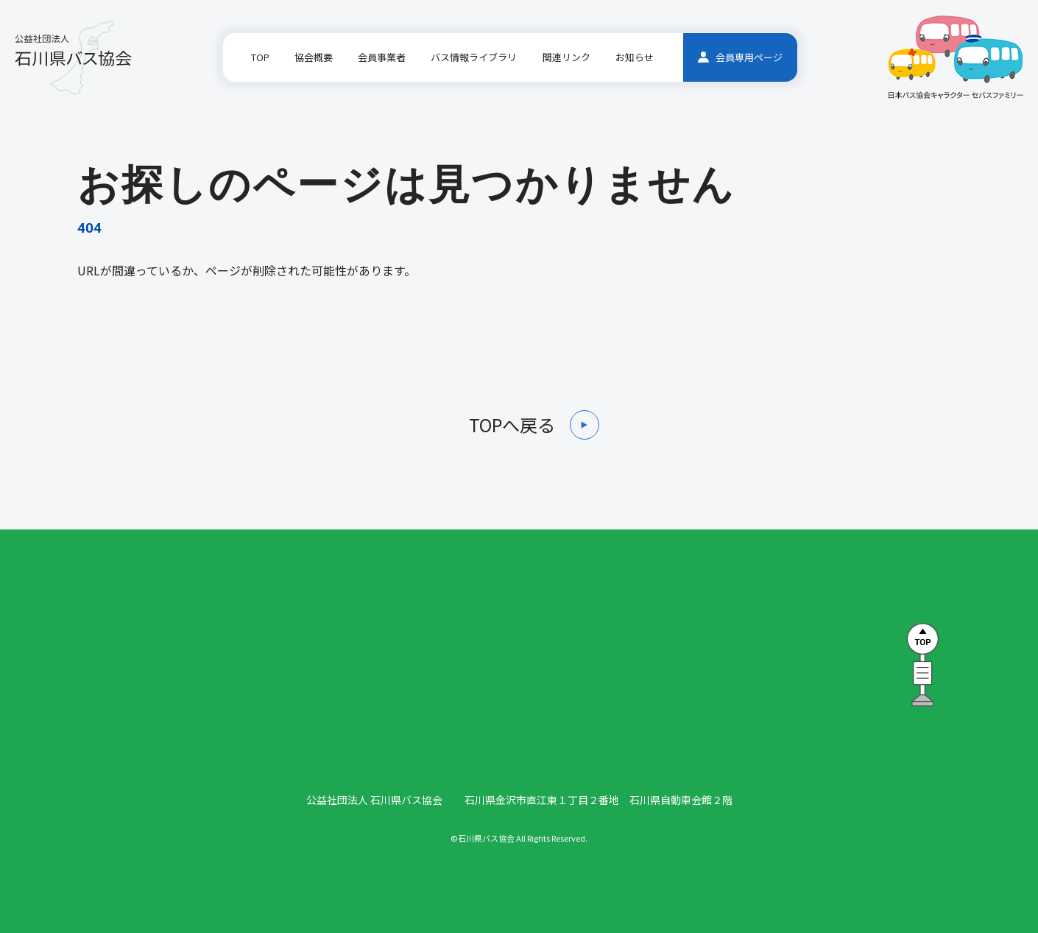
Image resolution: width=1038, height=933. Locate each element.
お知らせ (634, 57)
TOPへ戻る (512, 425)
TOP (260, 57)
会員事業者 (382, 57)
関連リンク (566, 57)
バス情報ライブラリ (474, 57)
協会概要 (313, 57)
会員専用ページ (740, 57)
